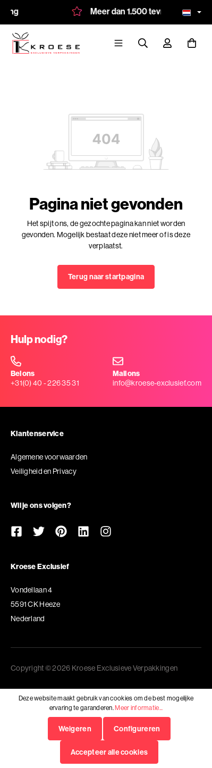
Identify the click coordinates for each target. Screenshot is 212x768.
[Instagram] (106, 532)
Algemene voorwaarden (49, 457)
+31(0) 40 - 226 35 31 (45, 383)
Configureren (137, 728)
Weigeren (74, 728)
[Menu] (118, 42)
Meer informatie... (139, 708)
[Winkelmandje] (191, 42)
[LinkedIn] (83, 532)
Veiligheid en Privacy (44, 471)
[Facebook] (16, 532)
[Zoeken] (142, 42)
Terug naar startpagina (106, 276)
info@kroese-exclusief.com (157, 383)
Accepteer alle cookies (109, 752)
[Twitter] (39, 532)
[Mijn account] (167, 42)
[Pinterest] (61, 532)
